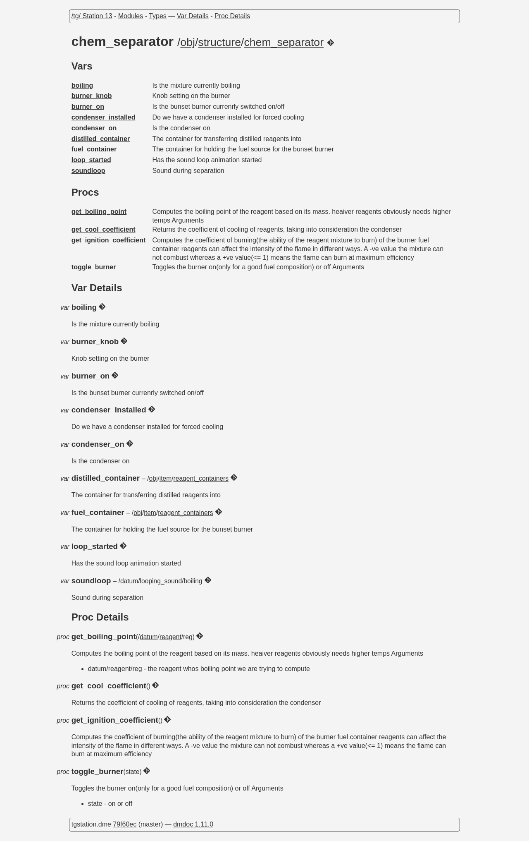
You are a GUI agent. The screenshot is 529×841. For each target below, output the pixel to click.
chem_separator (284, 42)
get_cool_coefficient (103, 229)
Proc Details (232, 15)
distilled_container (100, 138)
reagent (170, 636)
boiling (82, 85)
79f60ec (124, 824)
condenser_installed (103, 117)
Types (158, 15)
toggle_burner (93, 267)
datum (129, 581)
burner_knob (91, 95)
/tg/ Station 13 (91, 15)
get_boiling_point (98, 211)
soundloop (88, 170)
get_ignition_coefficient (108, 240)
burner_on (87, 106)
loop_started (91, 159)
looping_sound (161, 581)
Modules (130, 15)
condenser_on (94, 128)
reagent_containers (201, 478)
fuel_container (94, 149)
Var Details (193, 15)
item (166, 478)
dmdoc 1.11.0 (193, 824)
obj (187, 42)
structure (219, 42)
